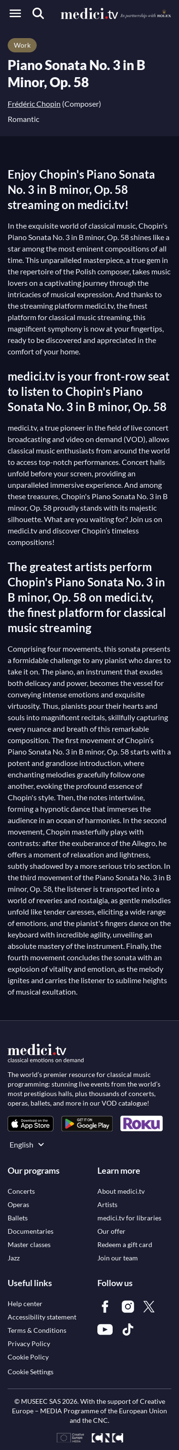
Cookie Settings (30, 1372)
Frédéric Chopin (34, 103)
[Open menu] (15, 13)
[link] (30, 1123)
